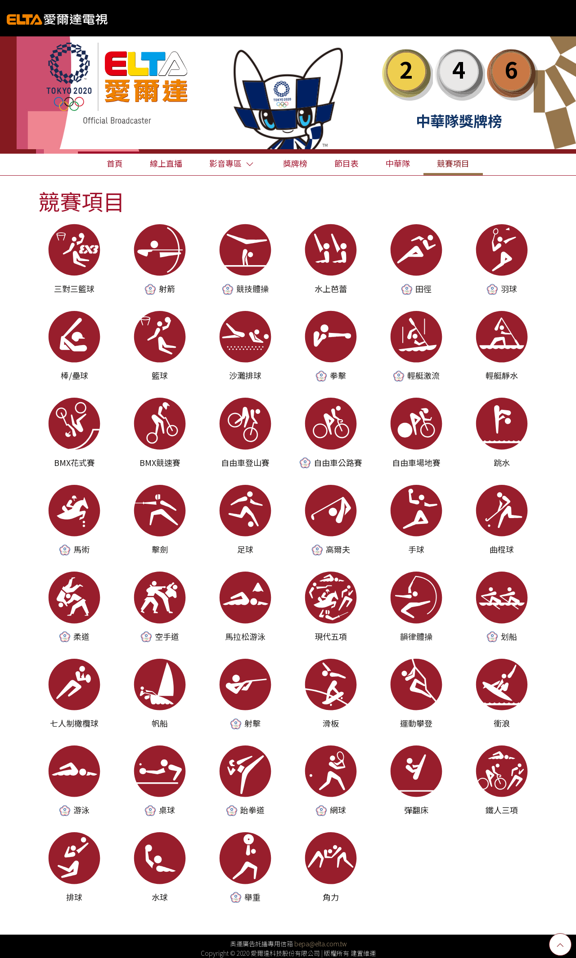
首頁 (115, 163)
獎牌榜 (295, 163)
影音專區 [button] (231, 163)
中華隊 (398, 163)
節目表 (346, 163)
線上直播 (166, 163)
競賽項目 (453, 163)
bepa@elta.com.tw (320, 943)
